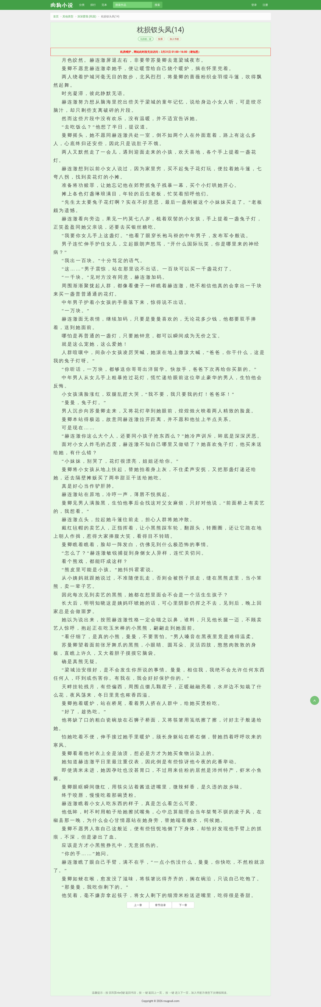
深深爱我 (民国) (86, 16)
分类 (82, 4)
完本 (104, 4)
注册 (265, 4)
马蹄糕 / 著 (145, 39)
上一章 (138, 905)
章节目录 (160, 905)
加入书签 (174, 39)
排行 (93, 4)
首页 (56, 16)
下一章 (183, 905)
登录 (254, 4)
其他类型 (67, 16)
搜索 (157, 4)
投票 (160, 39)
